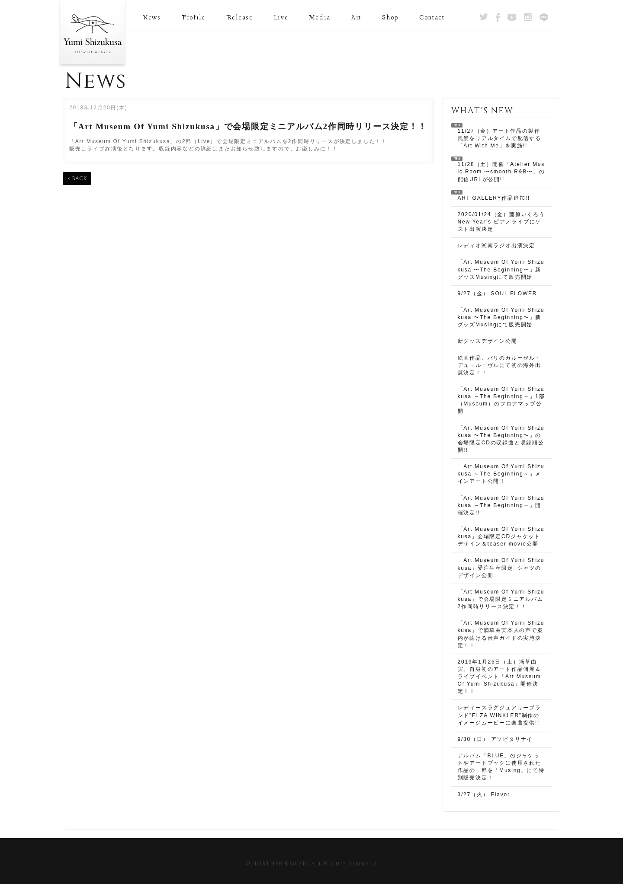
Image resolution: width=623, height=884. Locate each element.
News (152, 18)
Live (281, 18)
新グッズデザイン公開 (487, 341)
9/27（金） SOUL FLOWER (497, 293)
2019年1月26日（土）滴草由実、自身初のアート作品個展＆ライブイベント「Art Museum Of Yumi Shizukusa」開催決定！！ (499, 677)
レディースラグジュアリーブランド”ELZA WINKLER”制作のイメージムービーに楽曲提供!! (499, 715)
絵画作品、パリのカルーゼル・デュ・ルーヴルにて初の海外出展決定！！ (499, 365)
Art (356, 18)
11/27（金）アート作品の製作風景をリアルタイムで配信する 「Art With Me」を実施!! (499, 138)
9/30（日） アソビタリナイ (495, 739)
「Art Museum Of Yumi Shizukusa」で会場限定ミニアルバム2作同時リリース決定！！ (501, 599)
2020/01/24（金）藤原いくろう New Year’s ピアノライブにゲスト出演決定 (501, 221)
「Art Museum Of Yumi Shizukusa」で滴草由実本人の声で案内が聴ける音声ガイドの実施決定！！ (501, 634)
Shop (390, 18)
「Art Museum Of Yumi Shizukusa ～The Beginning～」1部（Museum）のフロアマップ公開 (501, 400)
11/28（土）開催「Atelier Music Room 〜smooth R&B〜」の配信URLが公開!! (501, 171)
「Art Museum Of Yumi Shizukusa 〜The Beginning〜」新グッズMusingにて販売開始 (501, 269)
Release (239, 18)
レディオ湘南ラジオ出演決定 (496, 246)
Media (320, 18)
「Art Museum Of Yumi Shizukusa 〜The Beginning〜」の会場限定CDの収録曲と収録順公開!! (501, 439)
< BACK (77, 178)
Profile (194, 18)
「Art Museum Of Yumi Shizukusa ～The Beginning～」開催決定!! (501, 505)
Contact (432, 18)
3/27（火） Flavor (484, 794)
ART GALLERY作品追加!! (494, 198)
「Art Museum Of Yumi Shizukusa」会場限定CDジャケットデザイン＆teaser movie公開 (501, 536)
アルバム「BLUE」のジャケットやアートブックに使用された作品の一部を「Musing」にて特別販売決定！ (501, 767)
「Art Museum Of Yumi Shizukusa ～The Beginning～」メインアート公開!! (501, 473)
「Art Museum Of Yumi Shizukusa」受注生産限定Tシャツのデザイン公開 (501, 567)
